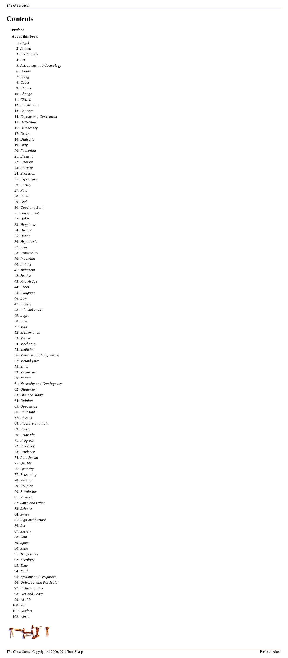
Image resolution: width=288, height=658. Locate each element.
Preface (265, 651)
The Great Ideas (18, 5)
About (277, 651)
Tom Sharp (75, 651)
